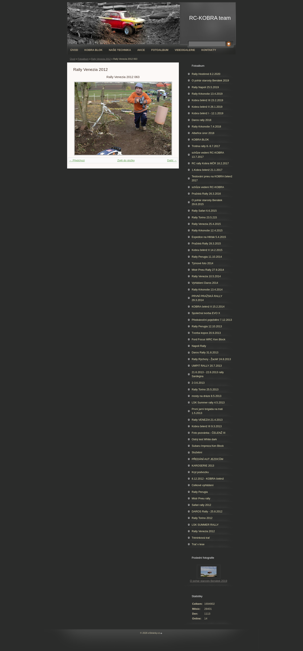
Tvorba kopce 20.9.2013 (206, 332)
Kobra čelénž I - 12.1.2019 (207, 113)
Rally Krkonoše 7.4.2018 (206, 126)
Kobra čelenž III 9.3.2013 (207, 426)
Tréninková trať (201, 537)
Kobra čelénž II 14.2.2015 (207, 250)
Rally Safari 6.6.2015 (204, 210)
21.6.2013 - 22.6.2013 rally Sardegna (208, 374)
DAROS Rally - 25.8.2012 (207, 511)
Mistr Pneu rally (201, 498)
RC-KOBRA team (210, 18)
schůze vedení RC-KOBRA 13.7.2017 (208, 154)
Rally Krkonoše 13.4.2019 (207, 93)
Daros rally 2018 (201, 120)
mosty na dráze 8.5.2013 (206, 396)
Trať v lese (198, 544)
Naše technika (120, 50)
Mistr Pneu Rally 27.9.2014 (208, 269)
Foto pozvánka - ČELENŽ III (208, 432)
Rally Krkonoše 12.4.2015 (207, 230)
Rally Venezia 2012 (101, 59)
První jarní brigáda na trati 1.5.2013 (207, 411)
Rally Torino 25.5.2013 (205, 389)
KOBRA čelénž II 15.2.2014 (208, 306)
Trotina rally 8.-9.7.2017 (206, 146)
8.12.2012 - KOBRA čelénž (208, 478)
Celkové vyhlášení (203, 485)
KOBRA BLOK (93, 50)
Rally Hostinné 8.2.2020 (206, 74)
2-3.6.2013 (198, 382)
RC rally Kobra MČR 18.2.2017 (210, 163)
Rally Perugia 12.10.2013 (207, 326)
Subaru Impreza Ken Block (208, 445)
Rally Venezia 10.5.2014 (206, 276)
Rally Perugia (200, 491)
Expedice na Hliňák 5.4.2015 (209, 237)
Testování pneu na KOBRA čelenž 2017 (212, 178)
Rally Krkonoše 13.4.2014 (207, 289)
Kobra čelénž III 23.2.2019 (207, 100)
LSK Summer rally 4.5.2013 (208, 402)
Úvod (74, 50)
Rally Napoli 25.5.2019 (205, 87)
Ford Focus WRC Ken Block (208, 339)
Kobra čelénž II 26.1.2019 (207, 106)
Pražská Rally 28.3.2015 (206, 243)
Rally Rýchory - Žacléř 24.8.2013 (211, 359)
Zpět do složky (126, 160)
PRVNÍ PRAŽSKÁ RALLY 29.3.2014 (207, 298)
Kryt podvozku (200, 472)
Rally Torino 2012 (202, 518)
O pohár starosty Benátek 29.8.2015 (207, 202)
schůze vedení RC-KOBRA (208, 187)
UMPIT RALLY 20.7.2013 (207, 365)
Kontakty (208, 50)
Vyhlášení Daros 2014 (205, 282)
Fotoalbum (160, 50)
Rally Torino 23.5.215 (204, 217)
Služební (197, 452)
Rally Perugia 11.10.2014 (207, 256)
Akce (141, 50)
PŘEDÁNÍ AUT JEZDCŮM (207, 459)
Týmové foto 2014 (202, 263)
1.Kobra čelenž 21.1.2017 (207, 169)
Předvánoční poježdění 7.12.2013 (212, 319)
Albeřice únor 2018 (203, 133)
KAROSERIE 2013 (203, 465)
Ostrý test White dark (204, 439)
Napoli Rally (199, 345)
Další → (172, 160)
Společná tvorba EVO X (206, 313)
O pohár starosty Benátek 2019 (210, 80)
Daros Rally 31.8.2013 (205, 352)
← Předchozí (77, 160)
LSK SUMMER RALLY (205, 524)
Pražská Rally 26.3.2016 (206, 193)
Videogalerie (185, 50)
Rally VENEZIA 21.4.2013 (207, 419)
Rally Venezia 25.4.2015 (206, 223)
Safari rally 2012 (201, 504)
